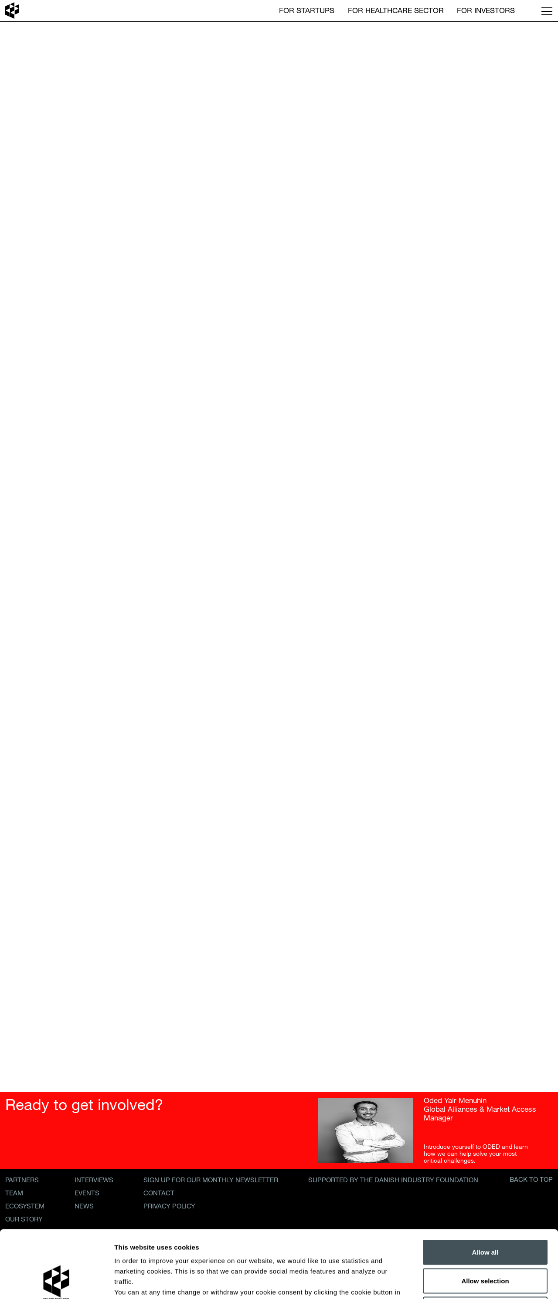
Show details (457, 1282)
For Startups (306, 9)
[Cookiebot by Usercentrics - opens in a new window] (56, 1282)
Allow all (485, 1184)
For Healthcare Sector (396, 9)
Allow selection (485, 1213)
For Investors (486, 9)
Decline (485, 1241)
